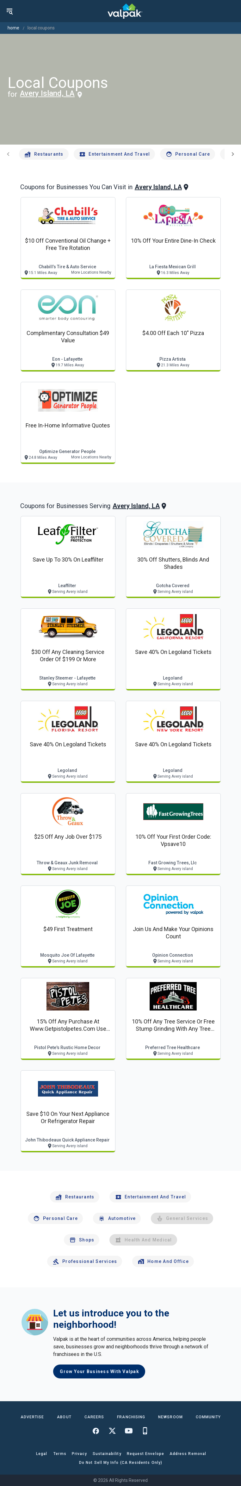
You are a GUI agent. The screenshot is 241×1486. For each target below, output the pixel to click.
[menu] (9, 11)
